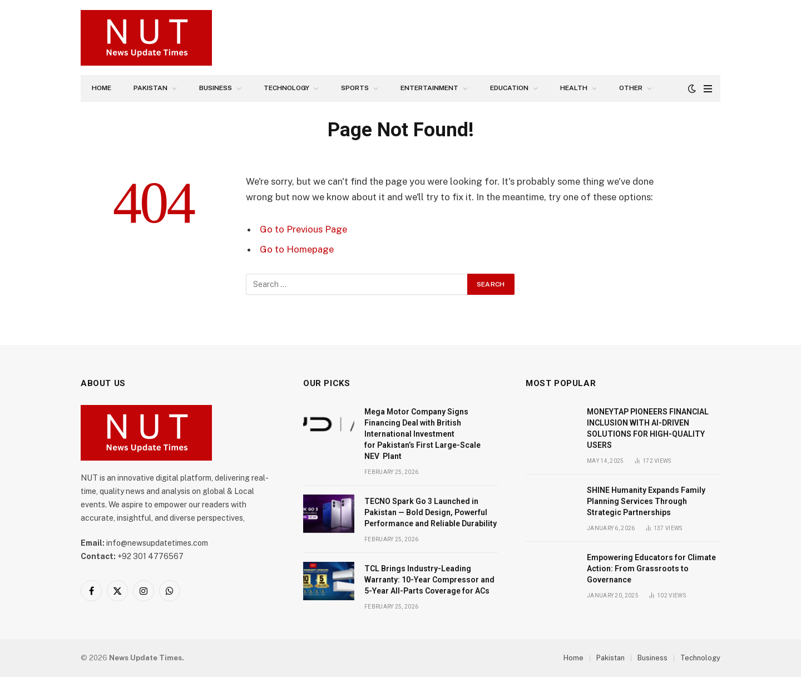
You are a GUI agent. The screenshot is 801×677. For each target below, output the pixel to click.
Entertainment (429, 88)
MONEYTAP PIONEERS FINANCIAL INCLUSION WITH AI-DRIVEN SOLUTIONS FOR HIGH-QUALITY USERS (648, 428)
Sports (355, 88)
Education (509, 88)
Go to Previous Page (303, 229)
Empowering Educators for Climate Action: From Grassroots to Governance (651, 568)
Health (573, 88)
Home (101, 88)
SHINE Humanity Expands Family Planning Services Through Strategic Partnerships (646, 501)
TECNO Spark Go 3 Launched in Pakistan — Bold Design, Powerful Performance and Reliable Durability (430, 512)
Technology (286, 88)
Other (630, 88)
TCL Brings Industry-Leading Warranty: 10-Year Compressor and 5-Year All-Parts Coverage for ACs (429, 579)
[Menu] (708, 88)
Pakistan (150, 88)
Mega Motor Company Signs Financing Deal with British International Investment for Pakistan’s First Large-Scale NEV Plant (422, 434)
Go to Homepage (297, 249)
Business (215, 88)
